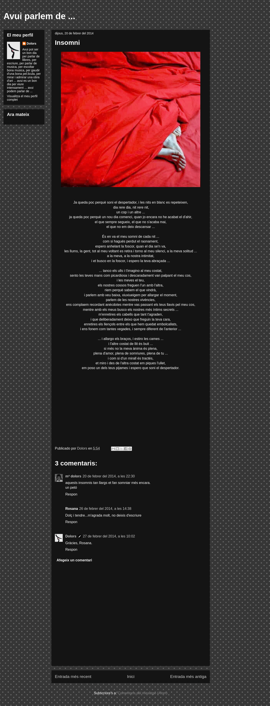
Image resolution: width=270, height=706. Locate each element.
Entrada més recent (73, 676)
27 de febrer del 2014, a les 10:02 (109, 536)
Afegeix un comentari (74, 560)
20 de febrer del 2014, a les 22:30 (109, 476)
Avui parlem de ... (39, 16)
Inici (130, 676)
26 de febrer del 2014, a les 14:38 (105, 508)
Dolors (70, 536)
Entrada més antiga (188, 676)
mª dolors (73, 476)
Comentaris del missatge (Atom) (143, 693)
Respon (71, 494)
